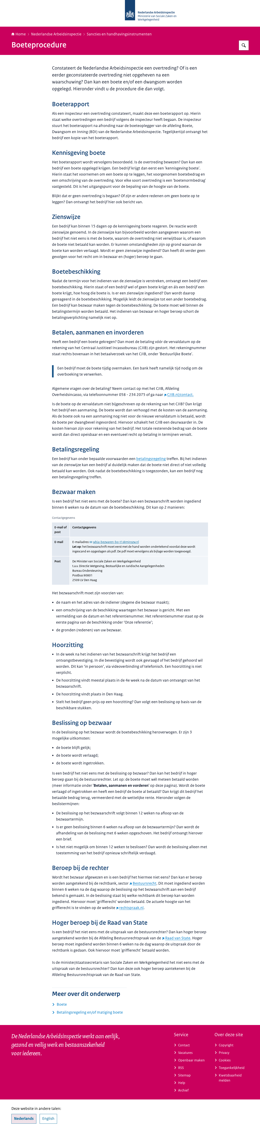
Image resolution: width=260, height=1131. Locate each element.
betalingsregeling (151, 458)
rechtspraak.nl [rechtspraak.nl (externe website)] (130, 907)
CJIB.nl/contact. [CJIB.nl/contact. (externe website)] (179, 394)
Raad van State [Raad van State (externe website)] (176, 938)
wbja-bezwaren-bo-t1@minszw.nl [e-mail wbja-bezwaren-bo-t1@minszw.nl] (114, 542)
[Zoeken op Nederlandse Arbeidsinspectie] (244, 45)
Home (18, 34)
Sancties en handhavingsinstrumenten (119, 34)
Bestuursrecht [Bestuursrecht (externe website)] (142, 883)
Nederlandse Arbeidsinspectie (56, 34)
